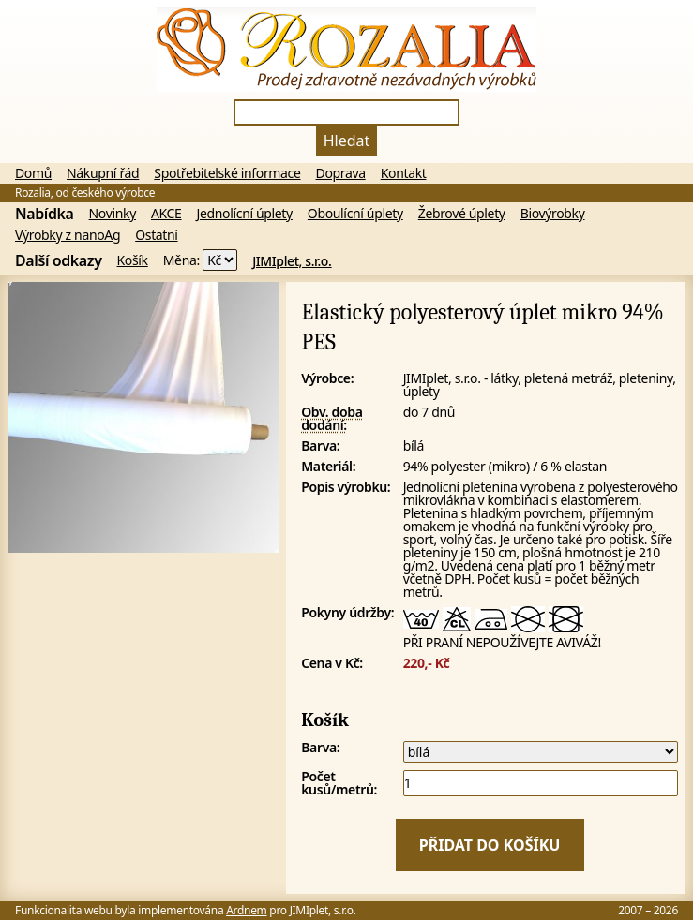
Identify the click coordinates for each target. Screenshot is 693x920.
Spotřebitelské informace (227, 173)
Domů (33, 173)
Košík (132, 260)
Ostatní (156, 235)
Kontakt (404, 173)
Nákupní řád (103, 173)
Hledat (347, 140)
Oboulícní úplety (355, 213)
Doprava (341, 173)
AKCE (166, 213)
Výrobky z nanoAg (67, 235)
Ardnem (246, 910)
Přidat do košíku (490, 845)
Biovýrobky (552, 213)
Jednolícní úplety (245, 213)
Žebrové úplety (461, 213)
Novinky (112, 213)
